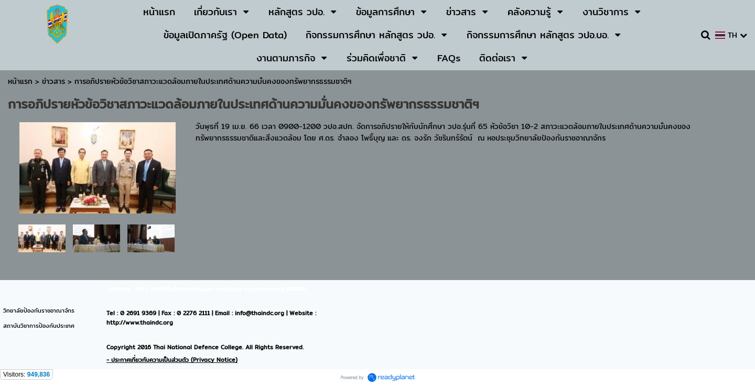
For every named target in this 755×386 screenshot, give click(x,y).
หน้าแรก (20, 81)
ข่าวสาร (55, 81)
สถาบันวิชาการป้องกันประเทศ (38, 325)
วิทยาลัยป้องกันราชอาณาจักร (38, 310)
